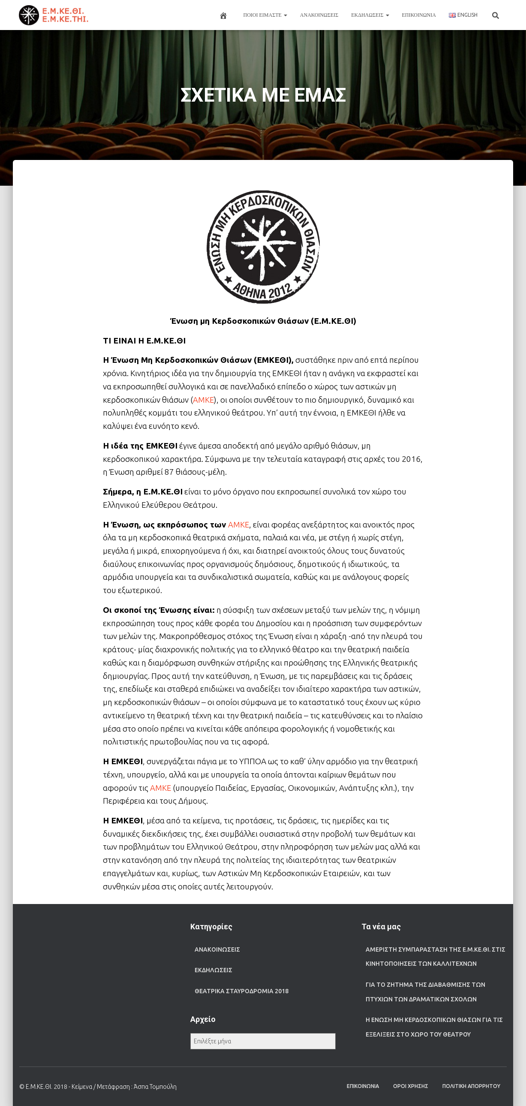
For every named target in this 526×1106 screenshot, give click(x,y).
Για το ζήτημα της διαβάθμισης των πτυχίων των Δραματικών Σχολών (425, 992)
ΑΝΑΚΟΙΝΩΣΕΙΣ (319, 15)
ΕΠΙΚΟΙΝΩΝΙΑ (419, 15)
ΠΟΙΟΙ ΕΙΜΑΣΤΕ (265, 15)
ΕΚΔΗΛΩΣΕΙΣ (370, 15)
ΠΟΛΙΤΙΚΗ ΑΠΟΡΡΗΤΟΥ (471, 1086)
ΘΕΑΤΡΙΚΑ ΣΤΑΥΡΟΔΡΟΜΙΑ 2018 (242, 991)
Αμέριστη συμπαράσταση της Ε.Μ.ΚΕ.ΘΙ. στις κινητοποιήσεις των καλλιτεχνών (435, 956)
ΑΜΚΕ (204, 399)
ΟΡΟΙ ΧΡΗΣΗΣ (410, 1086)
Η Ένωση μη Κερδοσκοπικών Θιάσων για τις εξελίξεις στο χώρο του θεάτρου (434, 1027)
